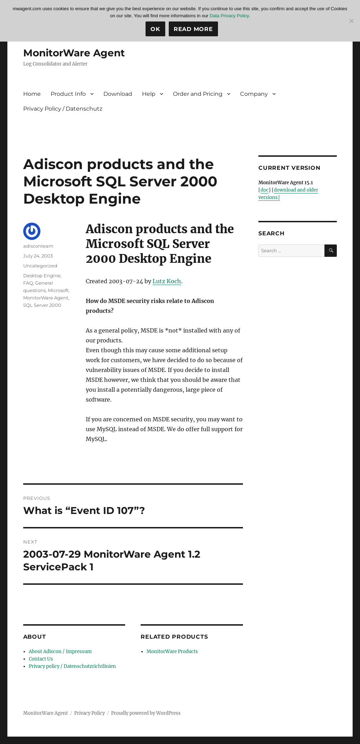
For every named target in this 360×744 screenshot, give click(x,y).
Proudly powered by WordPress (146, 713)
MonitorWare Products (172, 652)
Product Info (68, 94)
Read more (193, 29)
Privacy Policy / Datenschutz (62, 108)
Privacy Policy (89, 713)
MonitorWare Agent (74, 53)
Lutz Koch (167, 281)
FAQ (28, 283)
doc (265, 190)
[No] (351, 20)
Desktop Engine (41, 275)
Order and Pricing (198, 94)
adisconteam (38, 246)
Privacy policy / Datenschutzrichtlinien (72, 666)
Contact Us (41, 659)
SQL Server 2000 (42, 305)
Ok (155, 29)
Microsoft (58, 290)
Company (254, 94)
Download (117, 94)
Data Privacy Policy (229, 15)
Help (148, 94)
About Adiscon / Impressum (60, 652)
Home (32, 94)
